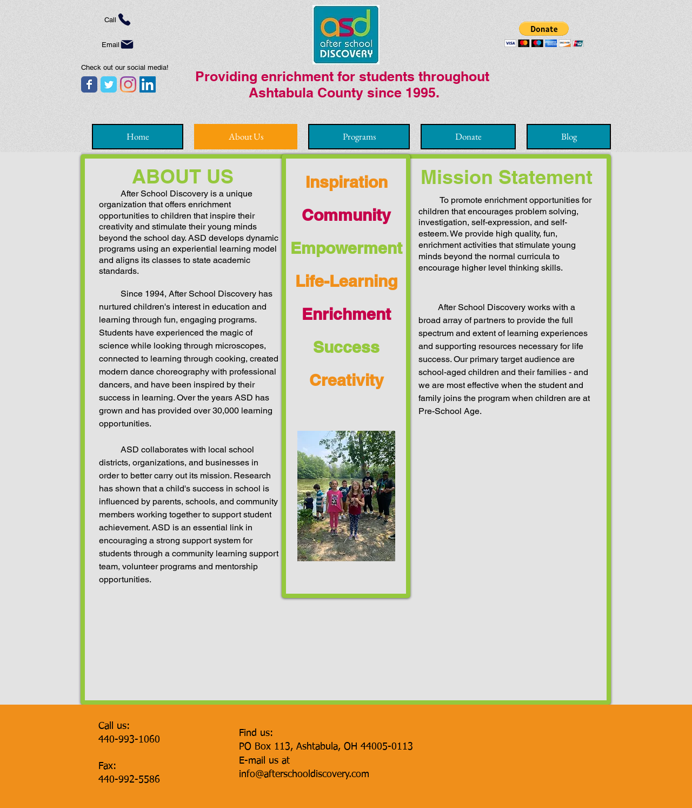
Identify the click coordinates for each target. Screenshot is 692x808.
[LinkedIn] (147, 84)
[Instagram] (128, 84)
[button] (544, 34)
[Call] (118, 19)
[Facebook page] (89, 84)
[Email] (118, 44)
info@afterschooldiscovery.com (304, 774)
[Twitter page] (109, 84)
